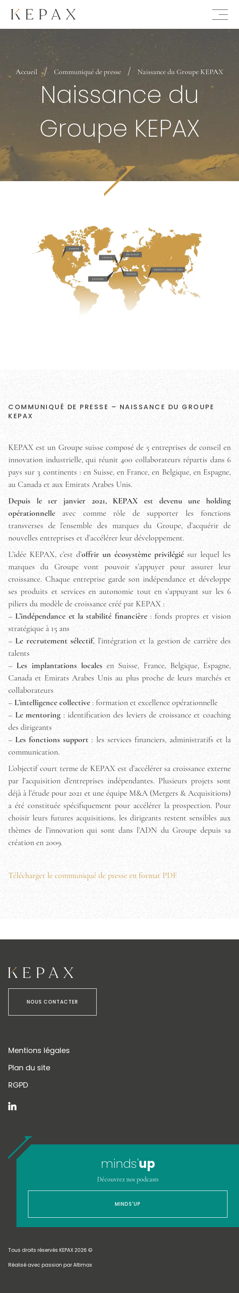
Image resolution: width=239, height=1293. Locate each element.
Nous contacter (52, 1001)
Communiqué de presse (87, 71)
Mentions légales (39, 1050)
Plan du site (29, 1067)
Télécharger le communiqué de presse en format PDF (92, 876)
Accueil (26, 71)
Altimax (82, 1264)
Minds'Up (128, 1203)
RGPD (18, 1085)
